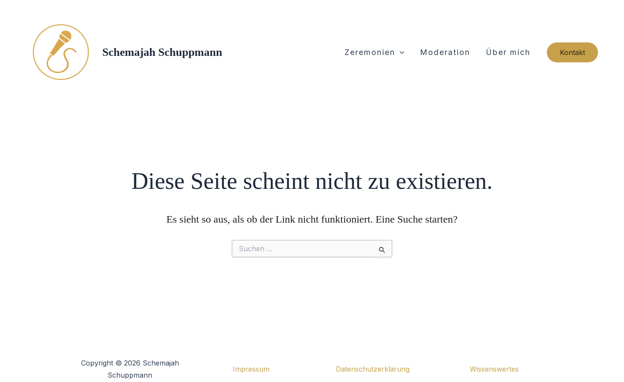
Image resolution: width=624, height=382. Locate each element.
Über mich (508, 52)
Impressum (251, 369)
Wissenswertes (494, 369)
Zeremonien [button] (374, 52)
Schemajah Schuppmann (162, 52)
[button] (399, 52)
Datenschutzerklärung (373, 369)
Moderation (445, 52)
